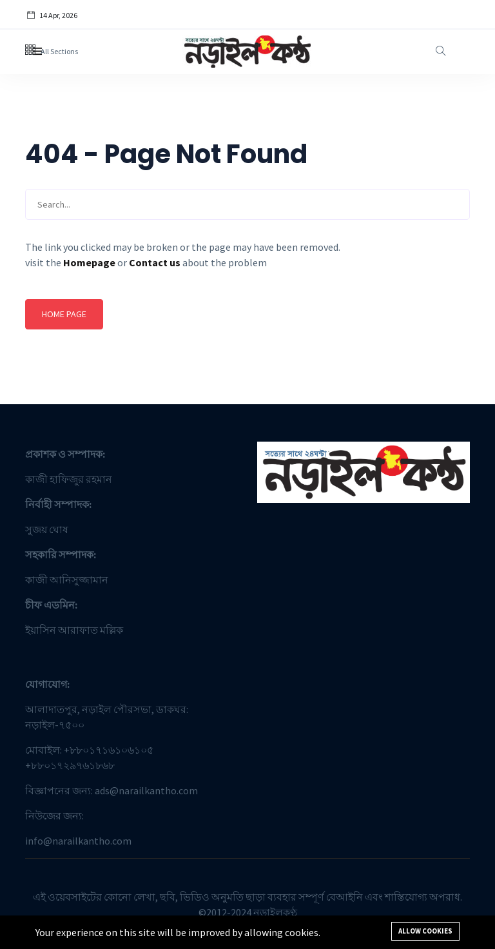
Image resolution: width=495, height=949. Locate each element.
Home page (64, 314)
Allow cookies (425, 930)
